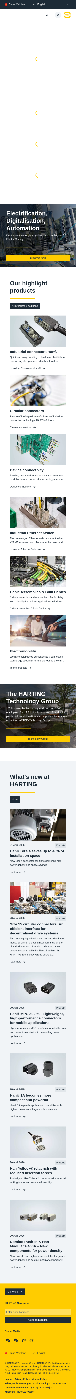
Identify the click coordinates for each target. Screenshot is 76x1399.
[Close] (68, 4)
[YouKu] (23, 1340)
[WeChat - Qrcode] (8, 1340)
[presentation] (39, 4)
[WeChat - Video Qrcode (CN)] (16, 1340)
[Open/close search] (47, 15)
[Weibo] (31, 1340)
